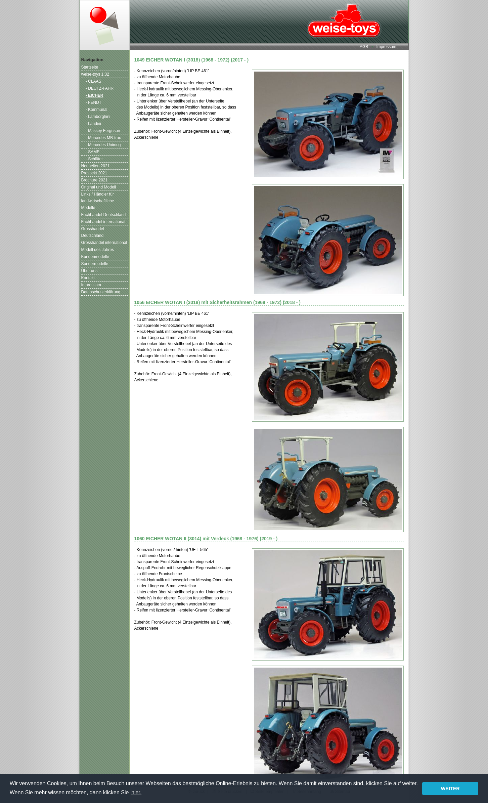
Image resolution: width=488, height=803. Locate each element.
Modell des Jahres (97, 249)
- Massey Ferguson (103, 130)
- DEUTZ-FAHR (100, 88)
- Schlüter (94, 159)
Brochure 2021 (94, 180)
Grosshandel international (104, 242)
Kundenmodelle (95, 256)
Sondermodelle (94, 263)
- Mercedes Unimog (103, 144)
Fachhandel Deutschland (103, 214)
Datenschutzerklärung (101, 292)
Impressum (386, 46)
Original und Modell (98, 187)
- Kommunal (96, 109)
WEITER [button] (450, 788)
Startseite (89, 67)
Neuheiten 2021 (95, 166)
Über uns (89, 270)
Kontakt (88, 278)
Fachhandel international (103, 221)
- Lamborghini (98, 116)
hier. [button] (136, 792)
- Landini (93, 123)
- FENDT (93, 102)
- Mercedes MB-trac (103, 137)
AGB (364, 46)
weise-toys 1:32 (95, 74)
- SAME (92, 152)
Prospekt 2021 (94, 173)
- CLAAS (93, 81)
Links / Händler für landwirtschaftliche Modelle (97, 201)
